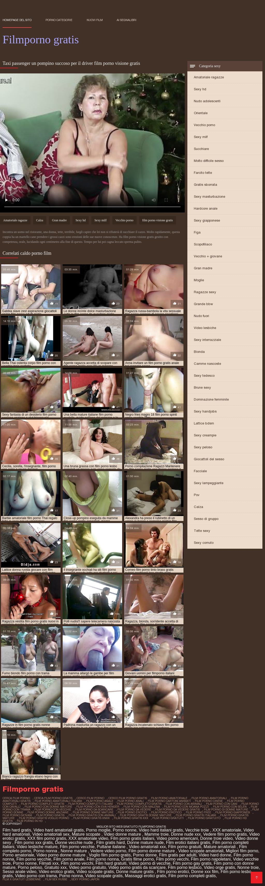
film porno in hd (29, 820)
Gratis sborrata (205, 185)
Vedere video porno (108, 851)
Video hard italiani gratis (161, 830)
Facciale (200, 471)
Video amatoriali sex (51, 834)
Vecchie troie (197, 830)
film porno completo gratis (139, 803)
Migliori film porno (242, 851)
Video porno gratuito (87, 867)
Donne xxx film (204, 871)
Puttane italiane (112, 846)
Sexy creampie (205, 435)
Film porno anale (69, 859)
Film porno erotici (173, 871)
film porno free (198, 812)
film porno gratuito (204, 818)
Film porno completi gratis (192, 876)
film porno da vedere (134, 809)
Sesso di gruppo (206, 519)
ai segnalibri (126, 20)
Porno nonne (125, 830)
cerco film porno (90, 798)
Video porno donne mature (61, 855)
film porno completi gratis (42, 803)
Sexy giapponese (207, 220)
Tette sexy (202, 531)
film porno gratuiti (168, 818)
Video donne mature (123, 834)
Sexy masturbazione (209, 196)
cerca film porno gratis (53, 798)
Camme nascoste (207, 364)
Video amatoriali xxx (147, 846)
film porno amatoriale (169, 798)
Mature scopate (86, 834)
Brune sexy (202, 387)
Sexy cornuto (204, 543)
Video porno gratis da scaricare (137, 867)
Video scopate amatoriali (201, 851)
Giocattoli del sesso (209, 459)
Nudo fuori (201, 316)
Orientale (201, 113)
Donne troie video (216, 838)
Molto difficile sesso (209, 161)
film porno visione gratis (157, 220)
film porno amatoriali (209, 798)
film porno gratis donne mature (146, 815)
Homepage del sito (17, 20)
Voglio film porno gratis (110, 855)
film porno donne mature (93, 812)
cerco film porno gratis (127, 798)
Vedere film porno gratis (225, 834)
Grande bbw (203, 304)
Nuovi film (95, 20)
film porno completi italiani (90, 803)
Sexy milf (201, 137)
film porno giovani (17, 815)
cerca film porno (16, 798)
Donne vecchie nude (74, 842)
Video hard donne (214, 855)
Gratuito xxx (56, 867)
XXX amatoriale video (88, 838)
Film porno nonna (103, 859)
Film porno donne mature (152, 851)
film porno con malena (141, 806)
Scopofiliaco (203, 244)
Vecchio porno (204, 125)
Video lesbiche (205, 328)
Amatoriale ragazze (209, 77)
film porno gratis (50, 815)
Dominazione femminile (211, 399)
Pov (197, 495)
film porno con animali (184, 803)
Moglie (199, 280)
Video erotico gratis (56, 871)
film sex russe (56, 879)
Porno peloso (30, 867)
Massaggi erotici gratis (145, 876)
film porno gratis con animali (92, 815)
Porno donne (145, 855)
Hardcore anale (205, 208)
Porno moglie (98, 830)
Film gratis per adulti (177, 855)
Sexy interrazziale (207, 340)
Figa (197, 232)
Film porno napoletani (211, 859)
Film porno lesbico (185, 867)
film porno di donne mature (226, 809)
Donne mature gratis (135, 871)
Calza (198, 507)
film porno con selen (230, 806)
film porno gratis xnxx (91, 818)
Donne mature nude (145, 842)
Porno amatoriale (18, 855)
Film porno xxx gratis (33, 842)
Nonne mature (74, 851)
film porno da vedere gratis (177, 809)
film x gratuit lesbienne (22, 879)
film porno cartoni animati (169, 800)
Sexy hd (200, 89)
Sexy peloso (203, 447)
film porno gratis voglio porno (44, 818)
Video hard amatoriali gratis (58, 830)
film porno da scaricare (94, 809)
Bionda (199, 352)
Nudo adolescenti (207, 101)
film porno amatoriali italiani (58, 800)
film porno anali (130, 800)
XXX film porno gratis (46, 838)
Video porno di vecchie (150, 863)
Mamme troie (156, 834)
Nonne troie (248, 867)
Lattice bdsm (204, 423)
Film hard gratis (17, 830)
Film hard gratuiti (110, 863)
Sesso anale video (19, 871)
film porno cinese (209, 800)
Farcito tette (203, 173)
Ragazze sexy (205, 292)
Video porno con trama (36, 876)
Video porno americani (177, 838)
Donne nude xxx (186, 834)
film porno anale (99, 800)
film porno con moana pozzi (186, 806)
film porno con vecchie (52, 809)
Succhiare (201, 149)
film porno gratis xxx (131, 818)
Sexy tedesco (204, 375)
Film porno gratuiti (184, 846)
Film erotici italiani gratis (188, 842)
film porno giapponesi (232, 812)
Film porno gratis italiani (132, 838)
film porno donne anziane (48, 812)
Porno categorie (59, 20)
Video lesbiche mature (37, 846)
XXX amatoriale (226, 830)
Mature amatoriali (220, 846)
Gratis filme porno (137, 859)
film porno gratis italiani (196, 815)
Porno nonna (45, 851)
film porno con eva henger (97, 806)
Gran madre (203, 268)
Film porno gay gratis (192, 863)
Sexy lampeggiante (208, 483)
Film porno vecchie (77, 846)
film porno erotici (132, 812)
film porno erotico (166, 812)
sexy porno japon (85, 879)
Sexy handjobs (205, 411)
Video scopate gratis (95, 871)
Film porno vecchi (172, 859)
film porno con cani (221, 803)
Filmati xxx (49, 863)
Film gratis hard (110, 842)
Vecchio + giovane (208, 256)
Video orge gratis (219, 867)
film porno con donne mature (48, 806)
